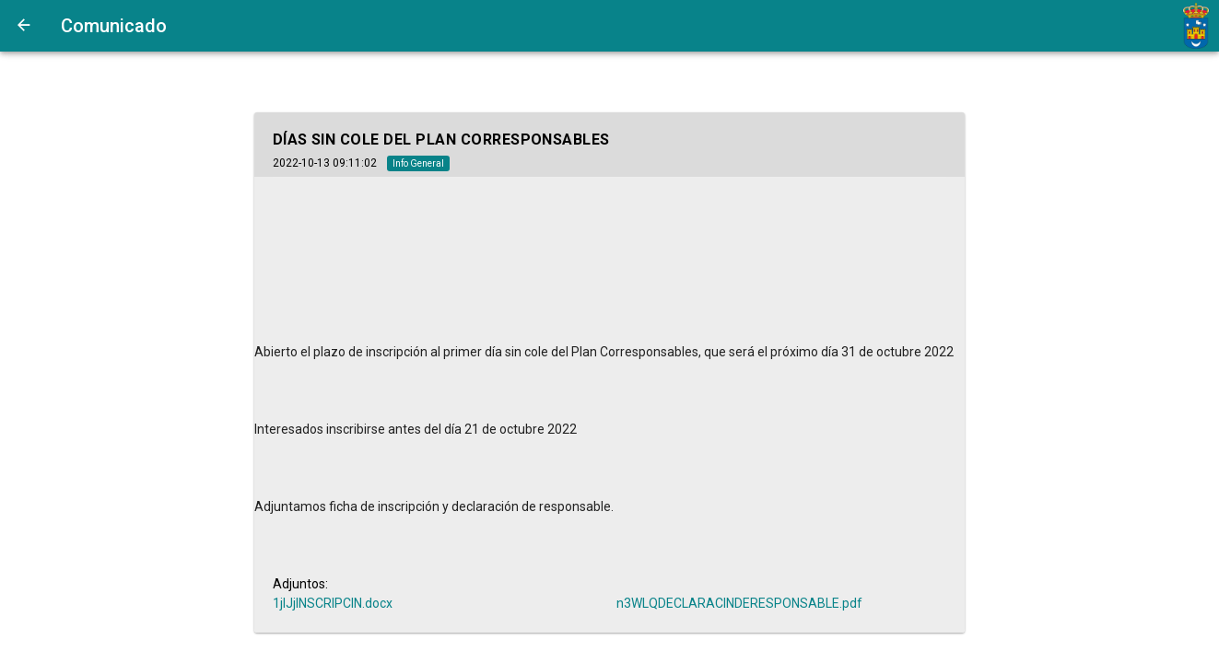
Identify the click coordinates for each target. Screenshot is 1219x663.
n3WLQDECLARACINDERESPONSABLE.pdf (739, 603)
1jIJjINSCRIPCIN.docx (333, 603)
